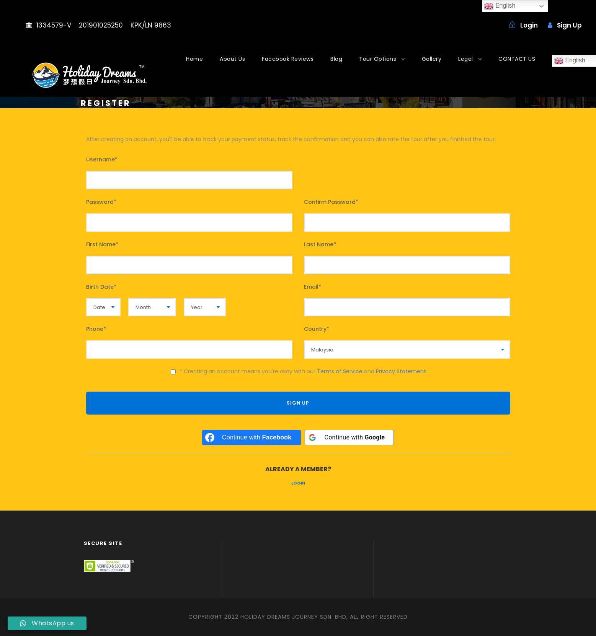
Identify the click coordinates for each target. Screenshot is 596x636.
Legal (465, 59)
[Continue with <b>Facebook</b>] (251, 437)
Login (298, 483)
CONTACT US (516, 59)
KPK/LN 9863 (151, 25)
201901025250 (101, 25)
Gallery (432, 59)
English (499, 6)
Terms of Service (339, 371)
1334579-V (53, 25)
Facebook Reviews (288, 59)
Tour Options (377, 59)
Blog (336, 59)
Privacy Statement (401, 371)
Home (194, 59)
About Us (232, 59)
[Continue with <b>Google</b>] (349, 437)
